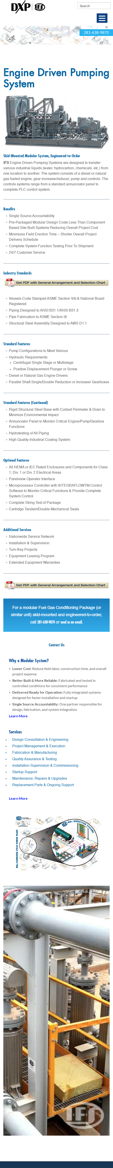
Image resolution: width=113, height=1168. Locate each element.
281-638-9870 (96, 32)
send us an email (71, 622)
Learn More (18, 716)
